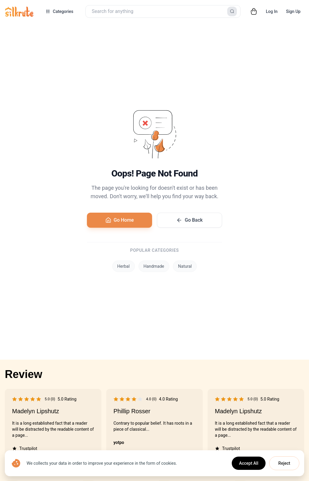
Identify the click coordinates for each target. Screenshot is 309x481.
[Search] (232, 11)
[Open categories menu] (59, 11)
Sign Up (293, 11)
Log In (272, 11)
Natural (185, 266)
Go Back (189, 220)
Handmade (154, 266)
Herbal (123, 266)
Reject (284, 463)
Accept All (248, 463)
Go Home (119, 220)
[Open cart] (254, 11)
